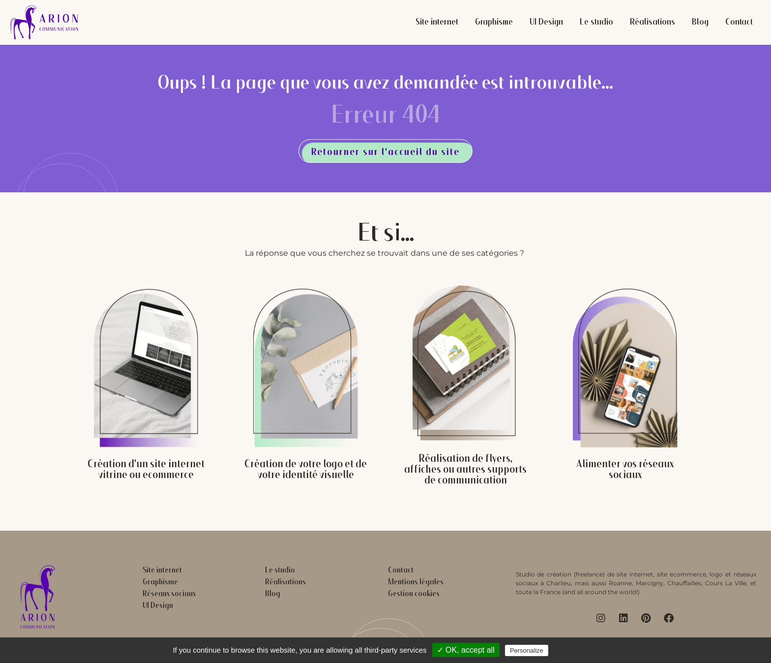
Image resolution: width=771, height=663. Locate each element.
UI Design (546, 23)
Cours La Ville (725, 583)
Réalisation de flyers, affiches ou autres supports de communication (465, 470)
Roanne (620, 583)
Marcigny (649, 583)
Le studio (596, 23)
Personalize (526, 650)
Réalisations (652, 23)
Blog (700, 23)
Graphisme (494, 23)
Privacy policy (579, 650)
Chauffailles (684, 583)
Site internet (436, 23)
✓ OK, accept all (466, 650)
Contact (739, 23)
